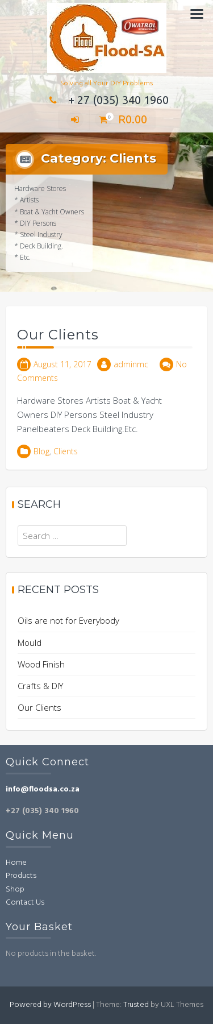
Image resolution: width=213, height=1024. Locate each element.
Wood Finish (41, 664)
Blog (41, 451)
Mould (29, 642)
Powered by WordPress (50, 1004)
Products (21, 875)
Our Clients (58, 334)
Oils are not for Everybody (68, 620)
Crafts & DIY (40, 685)
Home (16, 862)
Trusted (136, 1004)
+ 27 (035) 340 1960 (107, 99)
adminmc (131, 364)
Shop (15, 889)
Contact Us (25, 902)
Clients (65, 451)
